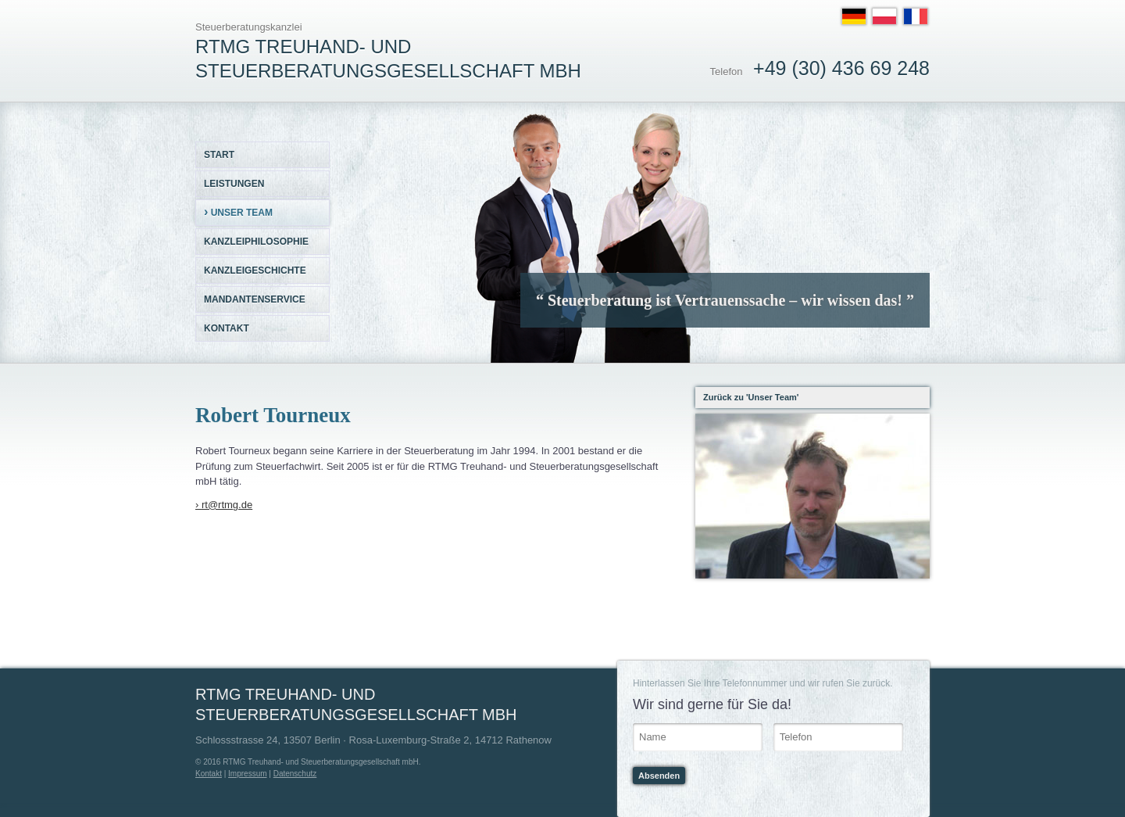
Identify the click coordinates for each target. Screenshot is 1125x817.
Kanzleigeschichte (255, 270)
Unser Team (238, 211)
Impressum (247, 773)
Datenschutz (295, 773)
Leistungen (234, 183)
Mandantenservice (254, 299)
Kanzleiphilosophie (256, 241)
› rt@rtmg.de (223, 505)
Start (219, 154)
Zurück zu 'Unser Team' (750, 397)
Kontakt (226, 328)
